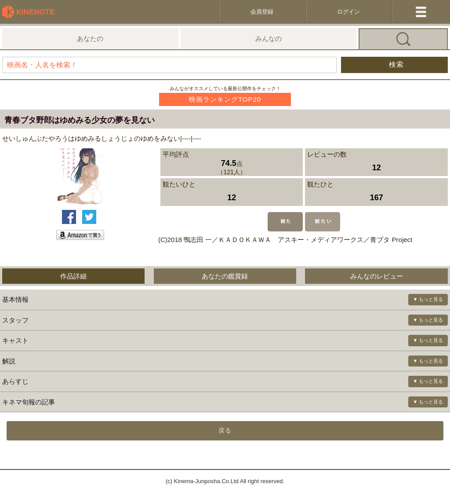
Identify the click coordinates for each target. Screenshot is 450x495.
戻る (225, 430)
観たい (322, 221)
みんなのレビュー (376, 276)
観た (285, 221)
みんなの (268, 38)
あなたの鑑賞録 (225, 276)
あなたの (90, 38)
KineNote (30, 11)
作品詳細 (73, 276)
